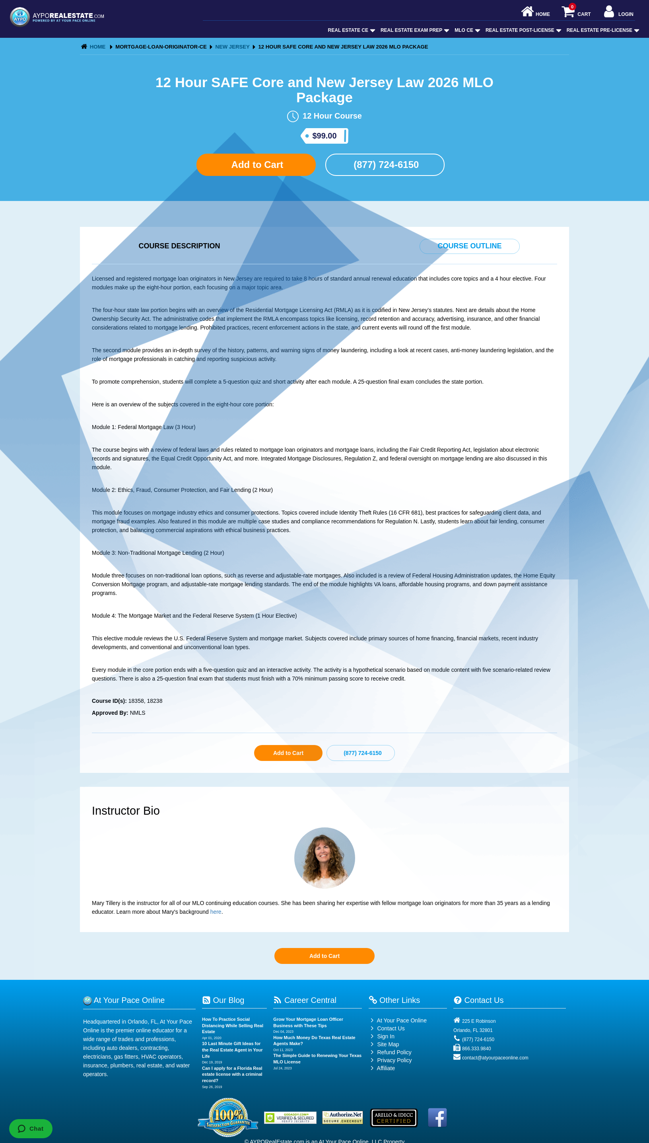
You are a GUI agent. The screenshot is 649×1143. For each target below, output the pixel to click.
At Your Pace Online (398, 1020)
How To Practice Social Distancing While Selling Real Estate (232, 1025)
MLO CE (467, 30)
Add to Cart (256, 164)
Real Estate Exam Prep (414, 30)
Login (617, 12)
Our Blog (223, 1000)
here (216, 912)
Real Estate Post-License (523, 30)
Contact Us (387, 1028)
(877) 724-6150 (385, 164)
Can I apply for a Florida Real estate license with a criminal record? (232, 1074)
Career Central (304, 1000)
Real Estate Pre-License (602, 30)
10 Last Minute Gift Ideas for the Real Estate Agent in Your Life (232, 1049)
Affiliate (382, 1068)
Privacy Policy (394, 1060)
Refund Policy (394, 1052)
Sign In (381, 1036)
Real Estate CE (351, 30)
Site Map (384, 1044)
